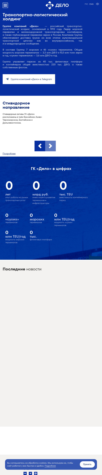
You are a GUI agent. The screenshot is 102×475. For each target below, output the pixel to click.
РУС (86, 4)
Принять (87, 464)
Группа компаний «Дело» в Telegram (31, 79)
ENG (92, 4)
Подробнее (9, 153)
